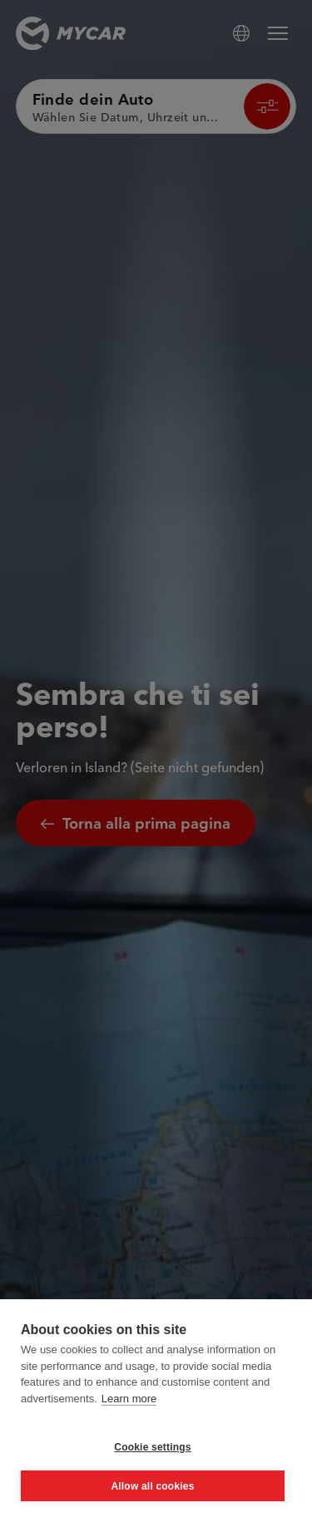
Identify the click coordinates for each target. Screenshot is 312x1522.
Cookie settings (152, 1447)
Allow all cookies (152, 1486)
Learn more (129, 1398)
